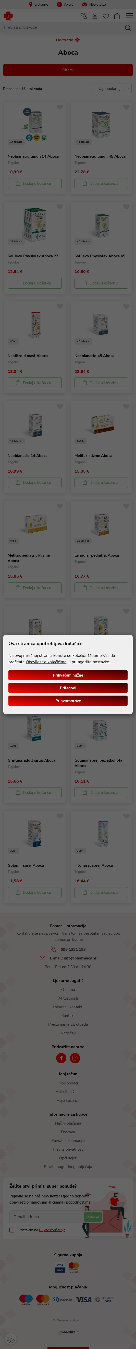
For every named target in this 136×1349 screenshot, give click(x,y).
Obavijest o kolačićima (46, 662)
